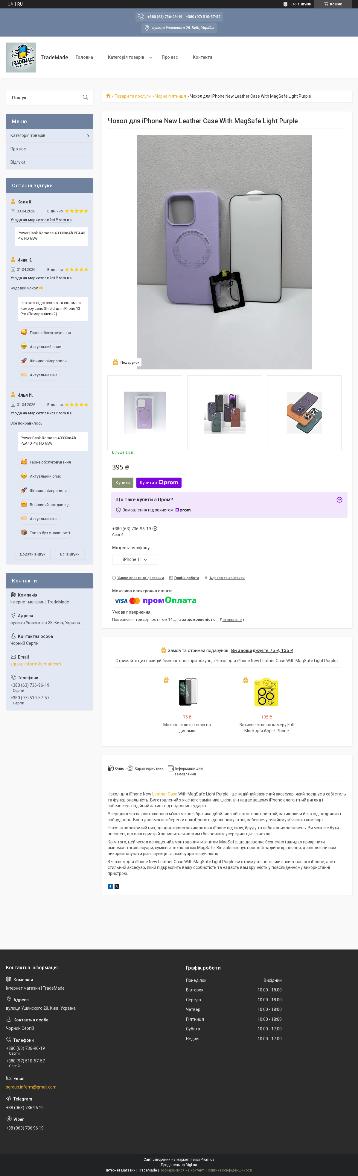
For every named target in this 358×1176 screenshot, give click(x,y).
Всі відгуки (70, 554)
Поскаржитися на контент (182, 1170)
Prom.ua (207, 1159)
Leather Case (164, 794)
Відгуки (17, 162)
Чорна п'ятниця (170, 96)
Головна (84, 57)
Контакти (202, 57)
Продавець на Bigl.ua (179, 1165)
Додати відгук (32, 554)
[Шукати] (85, 97)
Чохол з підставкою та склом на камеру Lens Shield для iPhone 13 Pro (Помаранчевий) (51, 308)
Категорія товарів (126, 57)
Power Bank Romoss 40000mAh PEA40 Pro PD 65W (51, 236)
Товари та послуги (133, 96)
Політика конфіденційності (229, 1170)
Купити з (159, 482)
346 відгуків (300, 4)
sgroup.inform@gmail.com (35, 664)
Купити (123, 482)
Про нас (170, 57)
